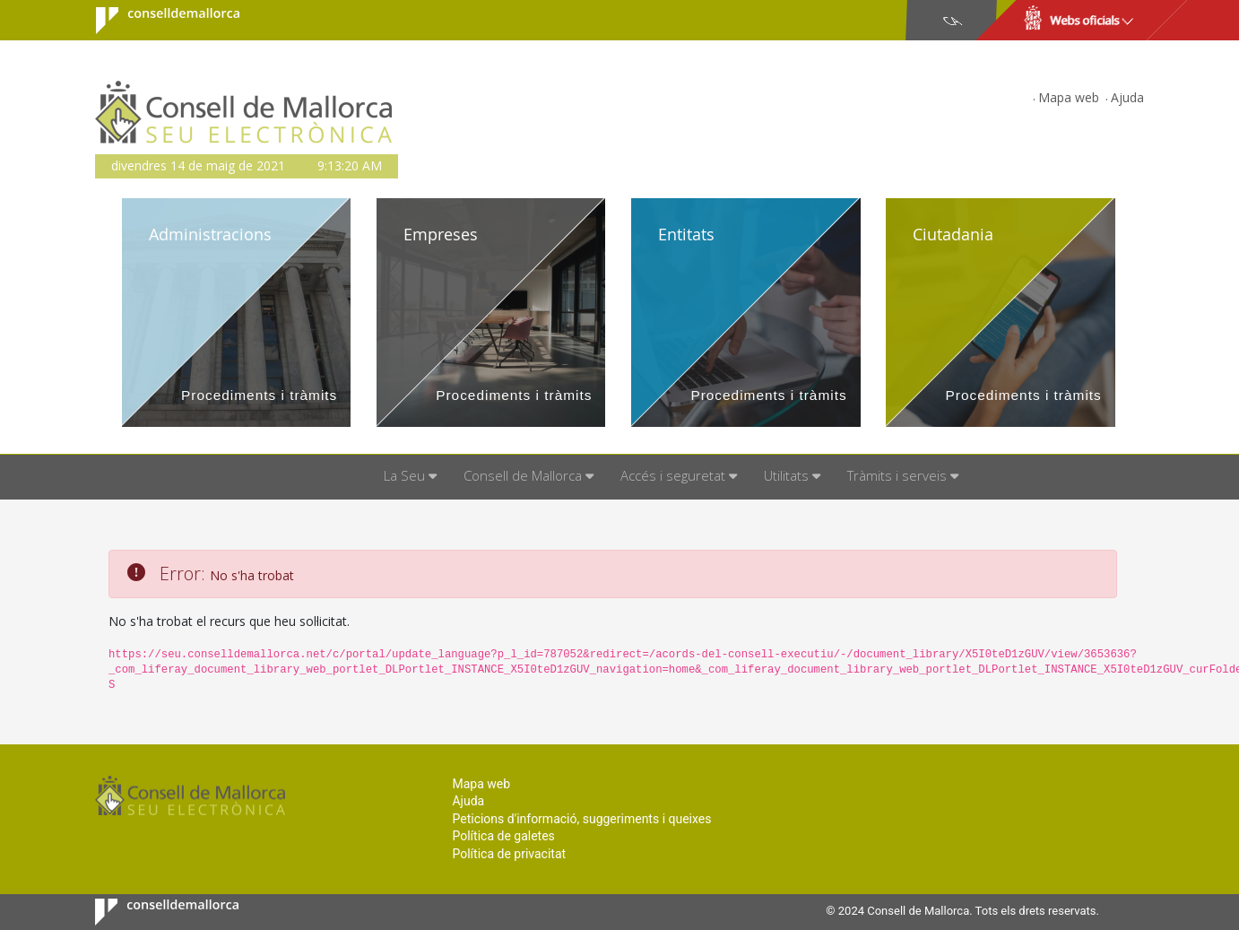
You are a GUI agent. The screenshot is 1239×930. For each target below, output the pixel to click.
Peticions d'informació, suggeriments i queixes (581, 819)
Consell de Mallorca (156, 20)
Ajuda (1127, 97)
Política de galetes (503, 836)
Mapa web (1068, 97)
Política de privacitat (509, 854)
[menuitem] (410, 477)
